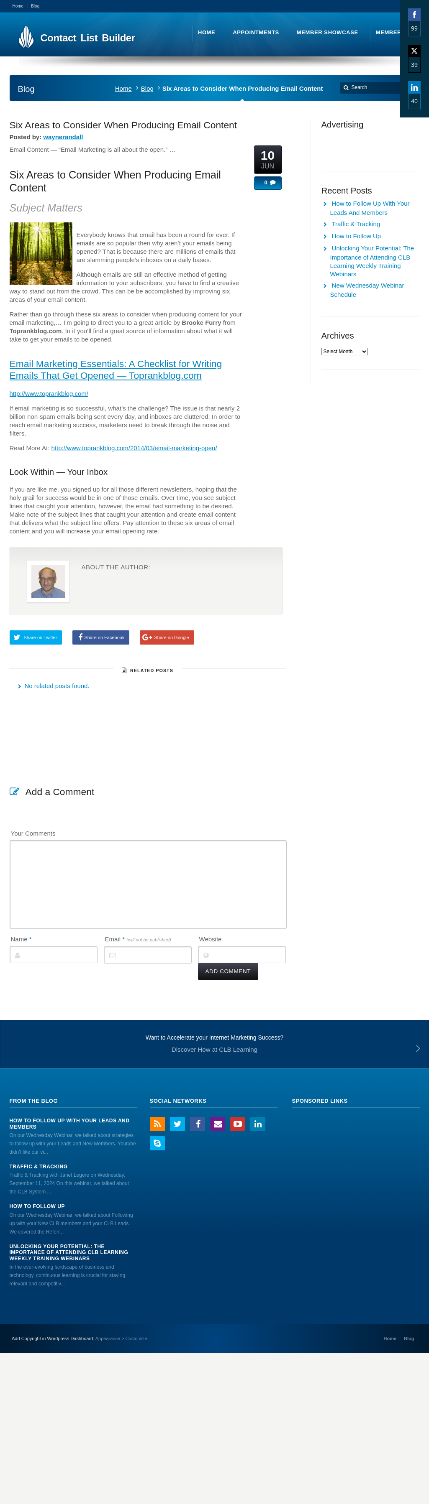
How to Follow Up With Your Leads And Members (70, 1123)
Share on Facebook (104, 637)
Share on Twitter (40, 637)
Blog (147, 88)
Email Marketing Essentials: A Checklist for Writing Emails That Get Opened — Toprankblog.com (116, 369)
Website (210, 939)
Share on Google (171, 637)
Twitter (177, 1124)
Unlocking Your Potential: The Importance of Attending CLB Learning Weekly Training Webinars (69, 1253)
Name (21, 939)
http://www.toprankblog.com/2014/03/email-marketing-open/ (134, 447)
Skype (157, 1143)
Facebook (197, 1124)
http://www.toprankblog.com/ (49, 393)
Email (138, 939)
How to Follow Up (356, 236)
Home (123, 88)
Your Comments (33, 833)
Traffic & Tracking (355, 223)
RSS (157, 1124)
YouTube (237, 1124)
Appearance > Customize (121, 1338)
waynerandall (63, 136)
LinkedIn (257, 1124)
